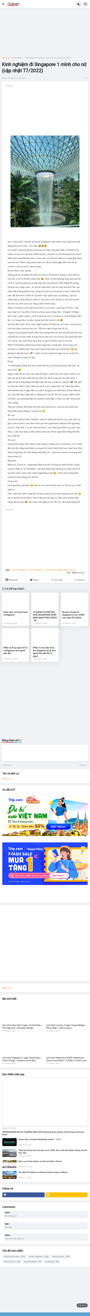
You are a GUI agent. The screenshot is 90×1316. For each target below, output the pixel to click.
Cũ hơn (82, 765)
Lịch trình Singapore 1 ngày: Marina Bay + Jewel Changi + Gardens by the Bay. (22, 1059)
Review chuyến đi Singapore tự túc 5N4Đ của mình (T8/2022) (73, 615)
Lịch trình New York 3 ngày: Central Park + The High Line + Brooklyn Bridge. (22, 1026)
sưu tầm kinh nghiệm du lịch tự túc (60, 570)
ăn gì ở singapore (17, 58)
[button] (4, 4)
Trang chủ (5, 58)
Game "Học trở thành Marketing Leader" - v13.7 (39, 1139)
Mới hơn (8, 765)
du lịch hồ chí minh (14, 1256)
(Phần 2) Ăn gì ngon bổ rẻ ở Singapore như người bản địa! (15, 650)
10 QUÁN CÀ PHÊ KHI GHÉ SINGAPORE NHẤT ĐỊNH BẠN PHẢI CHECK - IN (45, 616)
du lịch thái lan (61, 1256)
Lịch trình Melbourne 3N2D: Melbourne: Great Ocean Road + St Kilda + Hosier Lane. (66, 1059)
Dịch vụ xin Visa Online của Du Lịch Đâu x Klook (39, 1161)
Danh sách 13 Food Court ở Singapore (15, 613)
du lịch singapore (35, 570)
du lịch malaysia (32, 1262)
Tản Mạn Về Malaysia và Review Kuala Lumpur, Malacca (43, 1172)
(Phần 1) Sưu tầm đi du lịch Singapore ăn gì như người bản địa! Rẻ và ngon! (44, 651)
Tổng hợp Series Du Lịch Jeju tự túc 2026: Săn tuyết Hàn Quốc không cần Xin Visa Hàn (52, 1151)
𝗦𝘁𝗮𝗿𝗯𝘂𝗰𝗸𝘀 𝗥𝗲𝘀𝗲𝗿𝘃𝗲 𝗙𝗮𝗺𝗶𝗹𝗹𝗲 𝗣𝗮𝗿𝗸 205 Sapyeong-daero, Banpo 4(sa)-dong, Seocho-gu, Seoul (43, 1133)
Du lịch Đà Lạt (12, 1262)
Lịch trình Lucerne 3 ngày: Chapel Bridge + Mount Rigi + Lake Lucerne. (66, 1026)
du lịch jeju (52, 1262)
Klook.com (7, 778)
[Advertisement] (45, 33)
